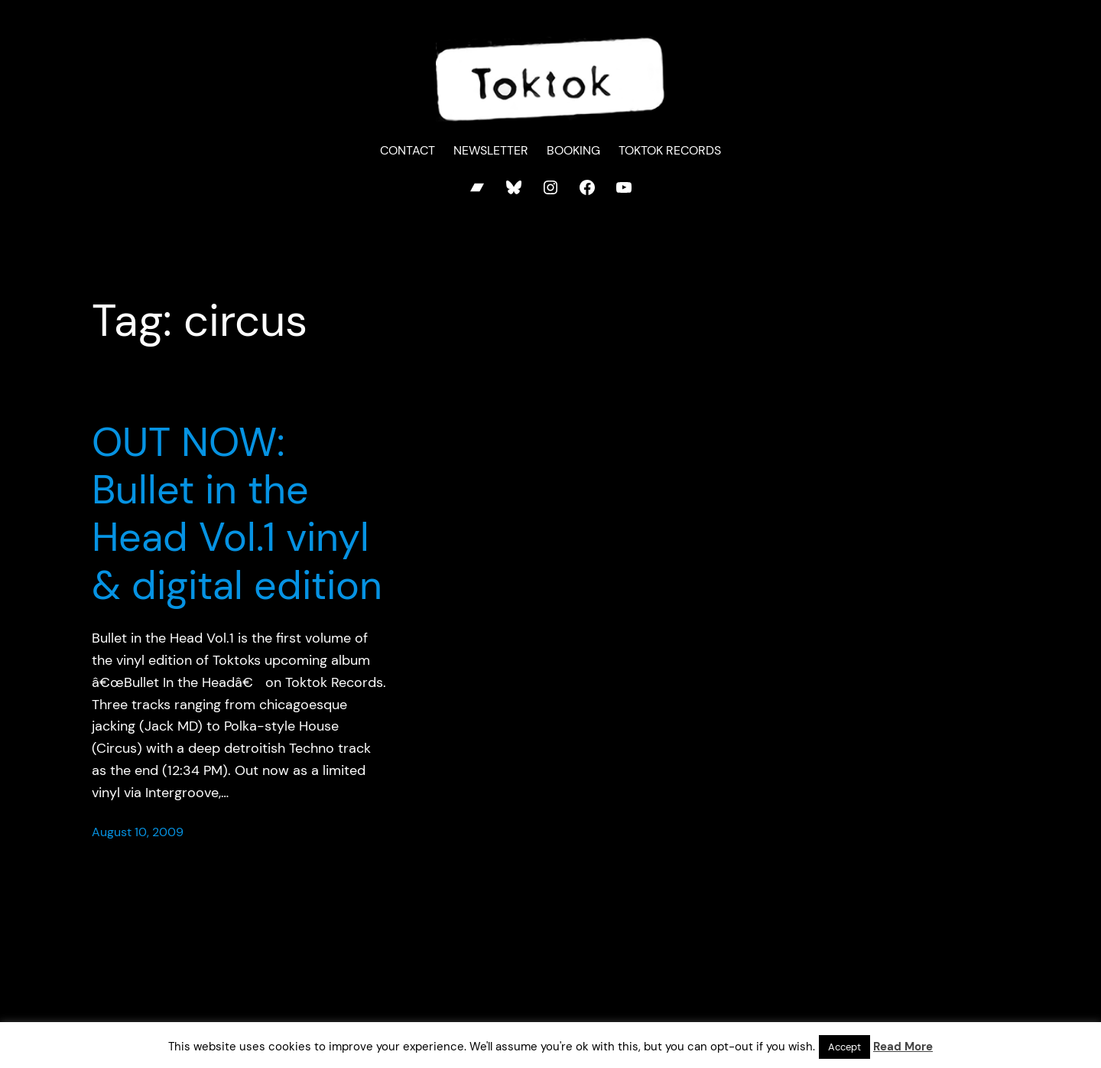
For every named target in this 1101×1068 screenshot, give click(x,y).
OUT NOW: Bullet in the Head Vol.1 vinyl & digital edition (237, 514)
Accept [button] (844, 1046)
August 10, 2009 (138, 832)
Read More (903, 1046)
